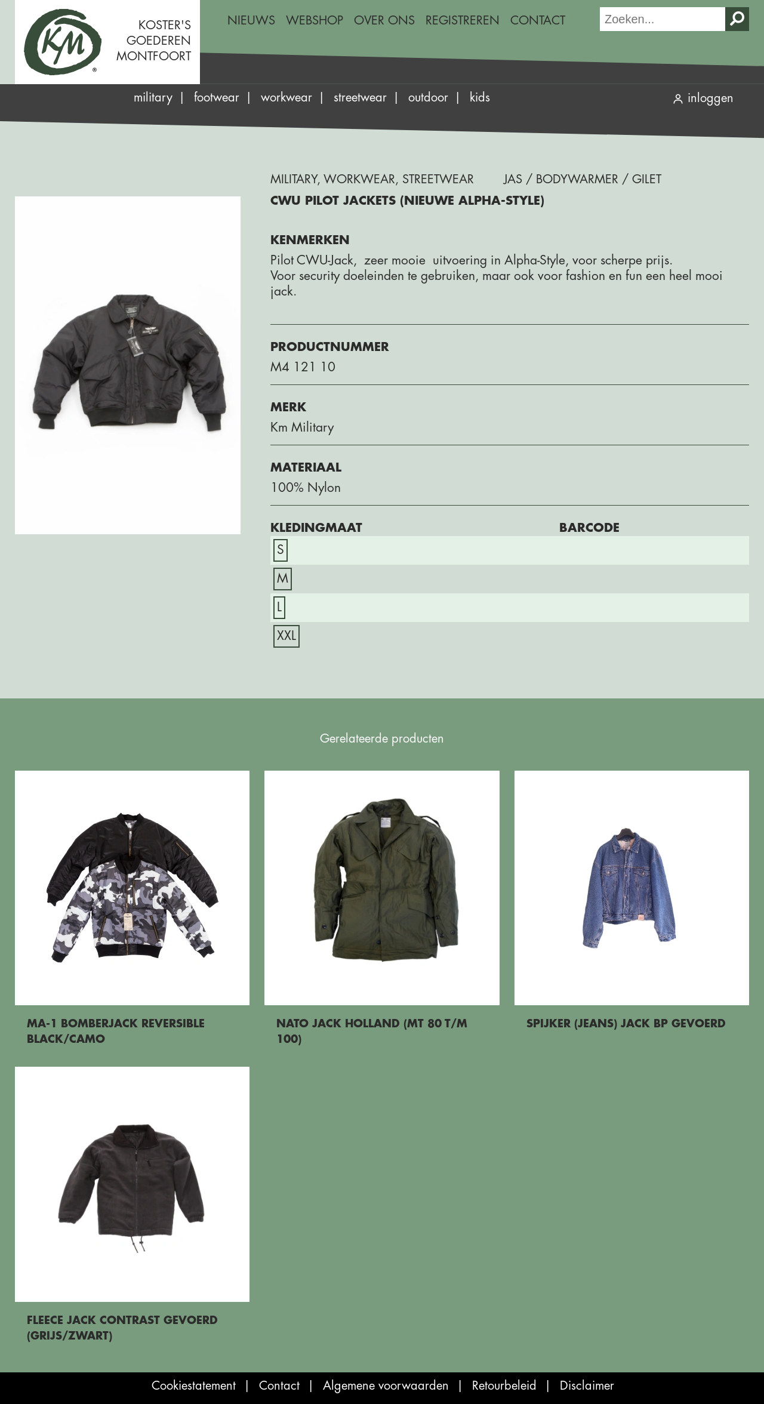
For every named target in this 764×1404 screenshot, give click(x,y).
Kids (480, 97)
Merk (288, 407)
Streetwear (360, 97)
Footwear (216, 97)
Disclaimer (587, 1386)
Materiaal (305, 467)
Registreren (463, 20)
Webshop (314, 20)
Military (153, 97)
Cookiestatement (194, 1386)
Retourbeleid (504, 1386)
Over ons (384, 20)
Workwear (286, 97)
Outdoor (428, 97)
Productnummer (329, 347)
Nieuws (251, 20)
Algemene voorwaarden (386, 1386)
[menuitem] (251, 21)
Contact (537, 20)
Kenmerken (310, 240)
